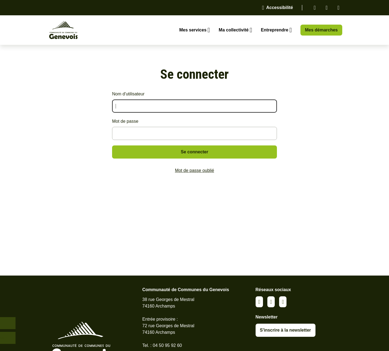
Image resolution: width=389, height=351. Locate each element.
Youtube (338, 7)
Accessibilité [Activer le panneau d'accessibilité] (279, 7)
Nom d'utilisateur (128, 94)
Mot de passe (125, 121)
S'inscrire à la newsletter (285, 330)
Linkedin (314, 7)
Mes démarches (321, 30)
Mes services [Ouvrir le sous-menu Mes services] (193, 30)
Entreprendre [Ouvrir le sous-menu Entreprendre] (274, 30)
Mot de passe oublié (194, 170)
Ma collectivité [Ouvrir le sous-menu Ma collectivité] (233, 30)
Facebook (326, 7)
